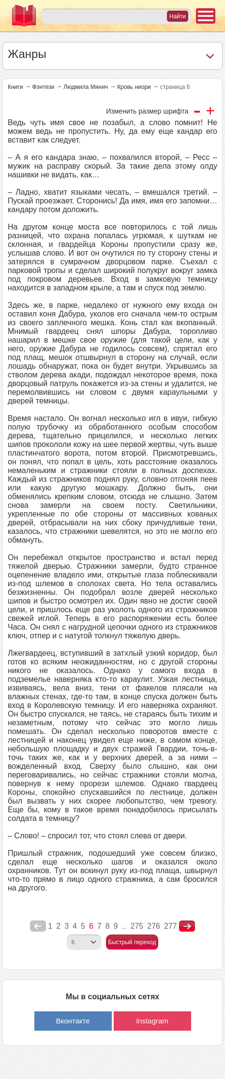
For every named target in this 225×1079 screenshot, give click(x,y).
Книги (15, 87)
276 (153, 926)
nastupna (187, 926)
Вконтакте (73, 1021)
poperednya (38, 926)
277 (170, 926)
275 (137, 926)
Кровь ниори (134, 87)
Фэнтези (43, 87)
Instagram (152, 1021)
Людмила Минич (85, 87)
